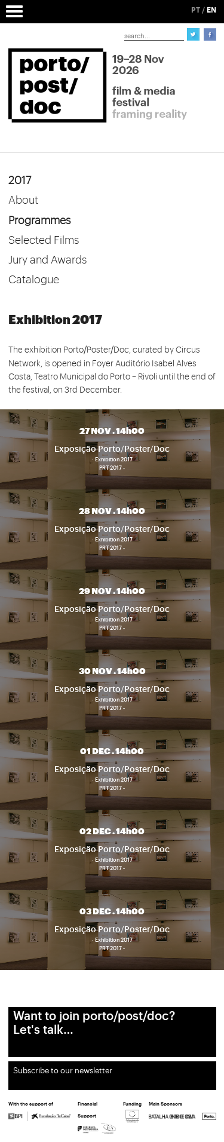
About (23, 200)
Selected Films (43, 240)
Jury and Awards (47, 260)
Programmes (39, 220)
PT (195, 10)
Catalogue (33, 279)
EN (211, 10)
